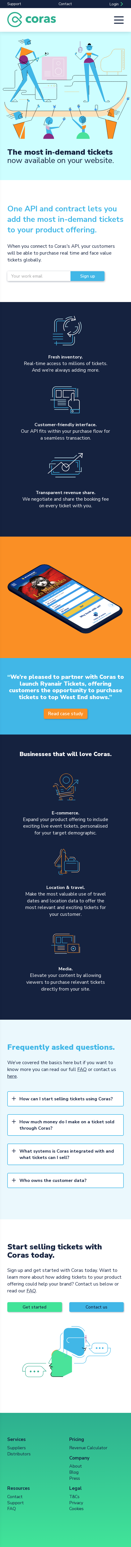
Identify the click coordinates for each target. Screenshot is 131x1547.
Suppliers (16, 1448)
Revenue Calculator (88, 1448)
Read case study (65, 714)
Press (74, 1478)
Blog (74, 1472)
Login (114, 4)
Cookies (76, 1509)
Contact (65, 4)
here (12, 1076)
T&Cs (74, 1497)
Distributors (19, 1454)
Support (14, 4)
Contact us (96, 1307)
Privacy (76, 1503)
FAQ (82, 1069)
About (75, 1466)
